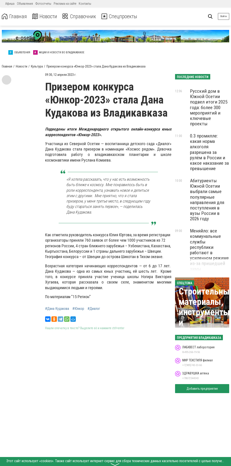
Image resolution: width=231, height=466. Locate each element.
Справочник (80, 17)
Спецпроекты (120, 17)
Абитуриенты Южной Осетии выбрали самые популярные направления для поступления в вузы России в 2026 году (207, 199)
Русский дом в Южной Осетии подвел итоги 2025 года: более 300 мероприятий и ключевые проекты (208, 107)
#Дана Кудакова (57, 309)
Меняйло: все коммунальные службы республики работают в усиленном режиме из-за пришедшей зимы (209, 250)
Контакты (85, 3)
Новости (45, 17)
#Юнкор (78, 309)
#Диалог (94, 309)
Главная (14, 17)
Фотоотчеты (43, 3)
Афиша (9, 3)
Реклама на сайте (65, 3)
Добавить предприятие (202, 388)
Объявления (25, 3)
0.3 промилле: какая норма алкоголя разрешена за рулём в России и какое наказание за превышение (209, 152)
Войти (223, 16)
